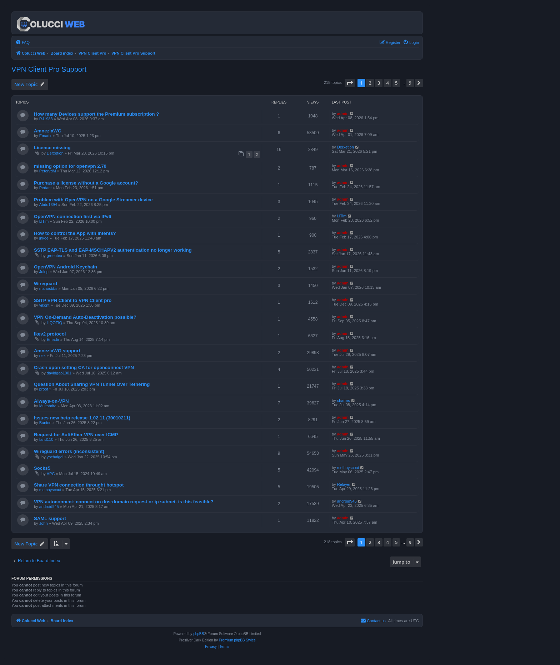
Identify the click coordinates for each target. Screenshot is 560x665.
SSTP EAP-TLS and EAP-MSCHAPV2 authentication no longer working (113, 250)
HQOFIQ (54, 323)
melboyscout (348, 467)
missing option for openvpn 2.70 (70, 166)
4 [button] (387, 83)
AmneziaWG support (57, 350)
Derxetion (55, 153)
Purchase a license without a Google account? (86, 183)
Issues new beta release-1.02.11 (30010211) (82, 417)
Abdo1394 (48, 204)
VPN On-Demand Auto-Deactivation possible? (85, 317)
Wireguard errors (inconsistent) (69, 451)
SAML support (50, 518)
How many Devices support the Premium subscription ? (96, 114)
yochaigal (55, 457)
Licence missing (52, 147)
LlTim (44, 221)
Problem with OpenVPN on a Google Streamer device (93, 199)
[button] (350, 83)
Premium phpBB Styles (237, 640)
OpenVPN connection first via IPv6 (72, 216)
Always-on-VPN (51, 401)
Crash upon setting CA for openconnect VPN (84, 367)
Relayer (344, 484)
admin (343, 113)
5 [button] (396, 83)
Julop (44, 271)
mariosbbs (48, 288)
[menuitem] (22, 42)
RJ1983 (46, 119)
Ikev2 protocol (50, 334)
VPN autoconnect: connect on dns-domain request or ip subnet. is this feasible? (124, 501)
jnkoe (44, 238)
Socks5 (42, 468)
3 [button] (379, 83)
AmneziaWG (47, 130)
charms (343, 400)
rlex (42, 355)
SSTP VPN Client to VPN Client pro (72, 300)
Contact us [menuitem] (373, 620)
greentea (54, 255)
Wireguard (45, 283)
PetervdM (47, 171)
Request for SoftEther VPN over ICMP (76, 434)
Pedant (45, 188)
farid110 (46, 439)
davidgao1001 (59, 373)
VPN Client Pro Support (48, 69)
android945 (49, 506)
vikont (44, 305)
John (43, 523)
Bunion (45, 422)
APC (51, 474)
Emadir (45, 135)
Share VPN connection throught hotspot (79, 485)
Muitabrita (47, 406)
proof (43, 389)
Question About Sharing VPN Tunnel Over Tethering (92, 384)
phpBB (198, 634)
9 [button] (410, 83)
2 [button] (370, 83)
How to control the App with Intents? (75, 233)
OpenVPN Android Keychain (65, 266)
